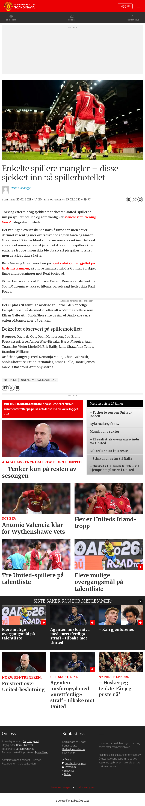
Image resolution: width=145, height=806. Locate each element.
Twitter (68, 759)
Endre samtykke (85, 787)
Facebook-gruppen (75, 763)
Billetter (71, 20)
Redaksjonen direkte (73, 749)
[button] (140, 601)
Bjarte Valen (41, 752)
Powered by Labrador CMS (72, 800)
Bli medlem (11, 20)
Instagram (70, 767)
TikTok (67, 774)
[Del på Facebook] (128, 199)
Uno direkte (68, 753)
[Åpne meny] (138, 6)
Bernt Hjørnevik (24, 745)
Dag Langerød (31, 741)
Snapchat (69, 770)
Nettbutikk (132, 20)
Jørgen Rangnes (25, 749)
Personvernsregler (61, 787)
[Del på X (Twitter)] (134, 199)
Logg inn (125, 6)
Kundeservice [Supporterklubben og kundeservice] (69, 745)
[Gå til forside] (19, 6)
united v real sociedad (39, 379)
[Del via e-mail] (140, 199)
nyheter (10, 379)
